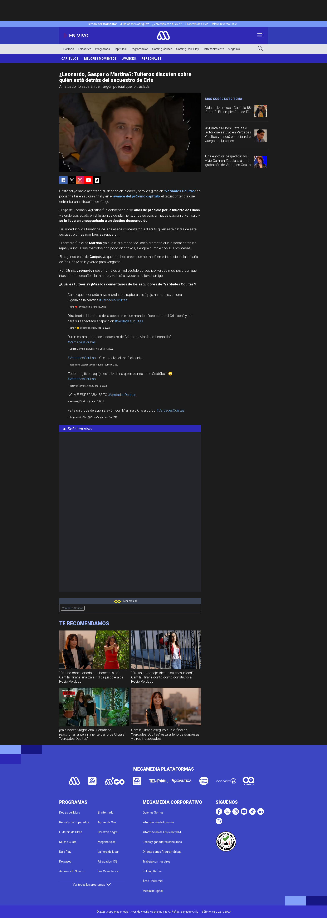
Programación (139, 49)
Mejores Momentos (100, 58)
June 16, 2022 (99, 307)
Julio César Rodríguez (134, 24)
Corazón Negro (108, 832)
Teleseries (84, 49)
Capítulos (120, 49)
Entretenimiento (213, 49)
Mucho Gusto (68, 842)
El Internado (105, 812)
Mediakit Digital (153, 891)
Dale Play (65, 851)
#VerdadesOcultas (113, 300)
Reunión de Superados (74, 822)
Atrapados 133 (107, 861)
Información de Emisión (158, 822)
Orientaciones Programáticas (162, 851)
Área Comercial (153, 881)
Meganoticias (107, 842)
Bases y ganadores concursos (162, 842)
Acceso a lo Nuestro (72, 871)
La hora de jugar (108, 851)
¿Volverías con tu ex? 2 (167, 24)
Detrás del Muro (69, 812)
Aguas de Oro (107, 822)
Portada (68, 49)
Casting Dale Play (187, 49)
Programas (102, 49)
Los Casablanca (108, 871)
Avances (129, 58)
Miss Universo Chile (224, 24)
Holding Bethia (152, 871)
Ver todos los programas (92, 884)
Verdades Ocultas (72, 608)
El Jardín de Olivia (196, 24)
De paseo (65, 861)
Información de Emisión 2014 (162, 832)
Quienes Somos (153, 812)
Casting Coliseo (162, 49)
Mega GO (234, 49)
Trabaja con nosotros (156, 861)
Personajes (151, 58)
